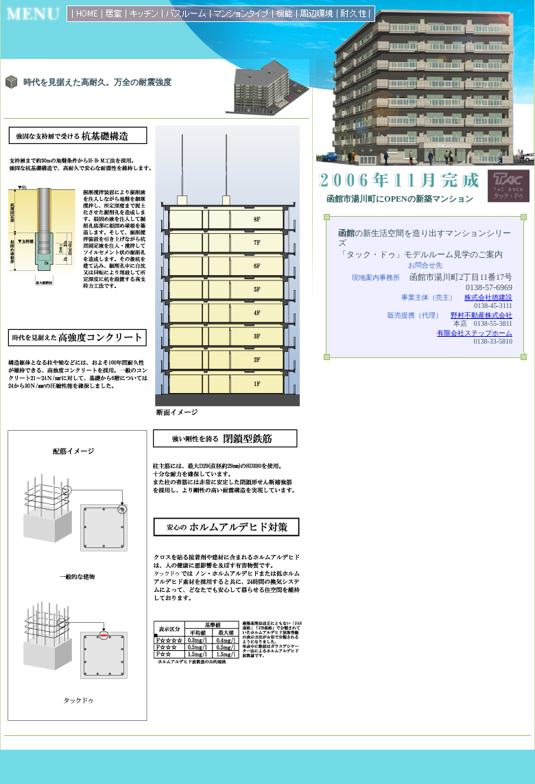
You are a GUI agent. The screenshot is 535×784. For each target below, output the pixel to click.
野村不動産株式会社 (481, 315)
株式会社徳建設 (488, 297)
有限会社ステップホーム (474, 333)
